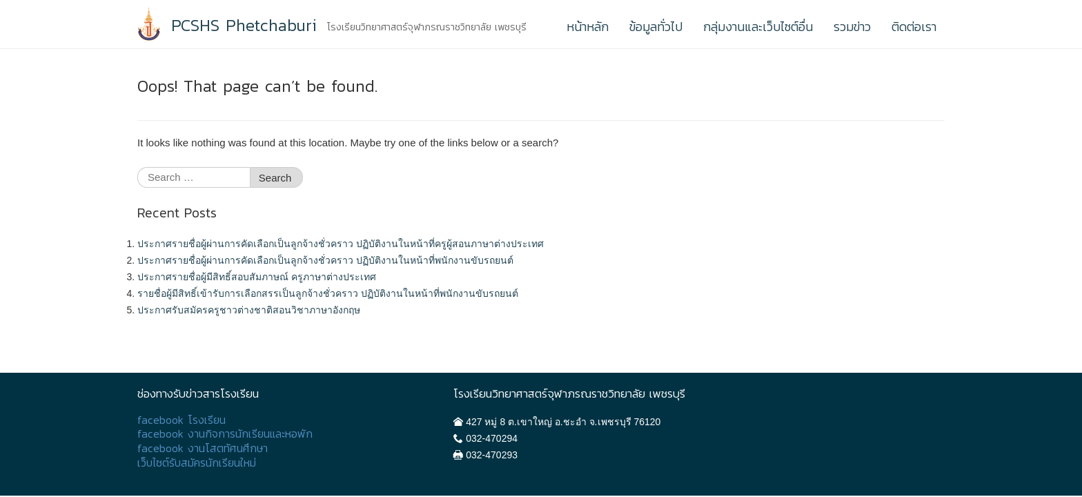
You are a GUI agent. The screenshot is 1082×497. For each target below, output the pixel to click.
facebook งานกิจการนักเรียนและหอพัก (225, 434)
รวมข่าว (852, 26)
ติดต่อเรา (914, 26)
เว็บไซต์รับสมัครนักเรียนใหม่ (196, 463)
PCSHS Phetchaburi (244, 25)
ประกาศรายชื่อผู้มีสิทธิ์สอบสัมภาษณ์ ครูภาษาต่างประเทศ (256, 276)
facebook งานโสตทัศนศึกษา (202, 448)
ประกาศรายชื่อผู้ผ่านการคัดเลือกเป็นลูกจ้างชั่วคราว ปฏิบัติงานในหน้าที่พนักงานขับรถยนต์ (325, 260)
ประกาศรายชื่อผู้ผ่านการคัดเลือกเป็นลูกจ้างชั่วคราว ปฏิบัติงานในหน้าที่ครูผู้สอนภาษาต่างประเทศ (340, 243)
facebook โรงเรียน (181, 420)
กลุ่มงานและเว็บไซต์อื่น (758, 26)
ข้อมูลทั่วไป (655, 26)
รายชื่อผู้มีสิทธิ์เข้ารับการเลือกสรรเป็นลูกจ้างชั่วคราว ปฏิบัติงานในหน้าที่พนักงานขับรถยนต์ (327, 293)
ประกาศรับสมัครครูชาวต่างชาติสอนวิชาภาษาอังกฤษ (248, 309)
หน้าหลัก (588, 26)
